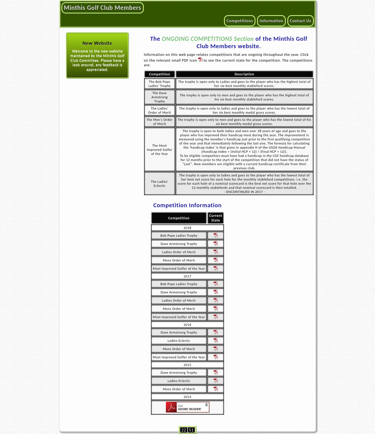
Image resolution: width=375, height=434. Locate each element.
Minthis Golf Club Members (102, 8)
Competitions (239, 20)
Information (271, 20)
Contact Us (300, 20)
